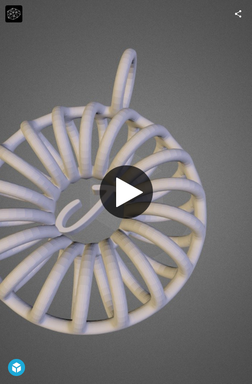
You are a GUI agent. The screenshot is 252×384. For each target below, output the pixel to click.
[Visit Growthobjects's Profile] (13, 13)
